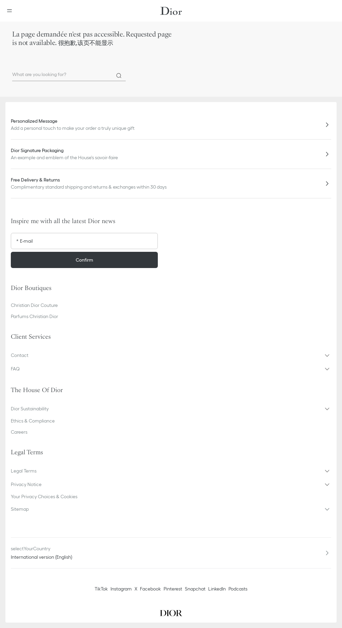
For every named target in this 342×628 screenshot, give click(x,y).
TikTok (101, 588)
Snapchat (195, 588)
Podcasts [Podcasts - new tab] (237, 588)
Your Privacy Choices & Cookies (44, 496)
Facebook (150, 588)
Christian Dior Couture (34, 305)
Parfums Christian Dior (34, 316)
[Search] (119, 75)
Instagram (121, 588)
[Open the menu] (11, 11)
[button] (171, 355)
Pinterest (173, 588)
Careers (19, 432)
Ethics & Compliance (33, 421)
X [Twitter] (136, 588)
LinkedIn (217, 588)
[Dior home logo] (171, 11)
